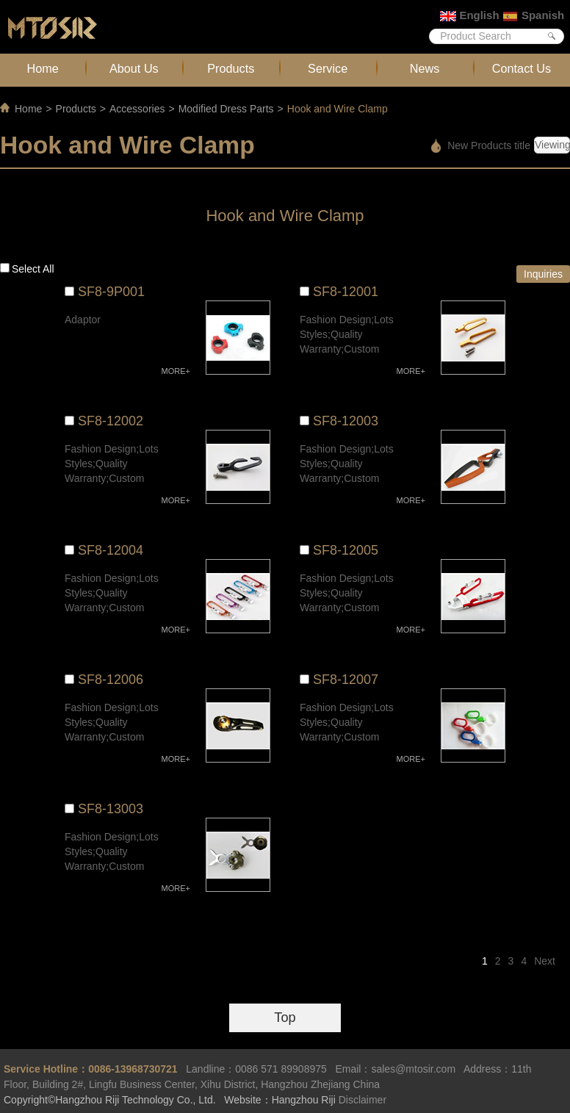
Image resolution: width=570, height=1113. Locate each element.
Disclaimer (362, 1100)
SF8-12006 (110, 679)
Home (43, 68)
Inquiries (543, 274)
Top (284, 1017)
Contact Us (521, 68)
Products (230, 68)
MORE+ (176, 371)
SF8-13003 (110, 809)
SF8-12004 (110, 550)
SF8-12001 (345, 291)
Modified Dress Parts (226, 109)
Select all (33, 269)
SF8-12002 (110, 421)
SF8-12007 (345, 679)
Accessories (137, 109)
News (425, 68)
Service (327, 68)
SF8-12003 (345, 421)
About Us (134, 68)
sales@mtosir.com (413, 1069)
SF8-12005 (345, 550)
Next (544, 961)
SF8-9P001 (111, 291)
